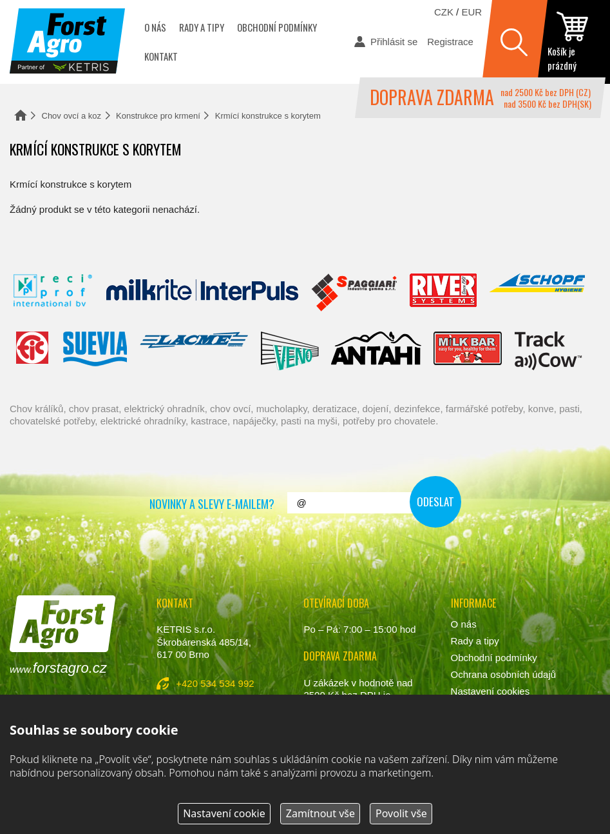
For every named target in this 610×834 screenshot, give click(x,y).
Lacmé (194, 351)
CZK (443, 11)
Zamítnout (320, 813)
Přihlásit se (393, 41)
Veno (290, 351)
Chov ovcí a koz (72, 116)
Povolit (401, 813)
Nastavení (224, 813)
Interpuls (202, 292)
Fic (32, 351)
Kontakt (161, 56)
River (443, 292)
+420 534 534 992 (215, 683)
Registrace (450, 41)
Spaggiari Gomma (354, 292)
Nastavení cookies (490, 691)
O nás (155, 27)
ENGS (548, 351)
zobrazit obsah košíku (574, 42)
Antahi (376, 351)
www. (58, 668)
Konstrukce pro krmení (158, 116)
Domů (20, 115)
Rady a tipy (201, 27)
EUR (471, 11)
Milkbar (468, 351)
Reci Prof (53, 292)
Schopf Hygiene (537, 292)
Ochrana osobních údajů (503, 674)
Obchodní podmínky (277, 27)
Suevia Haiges (94, 351)
